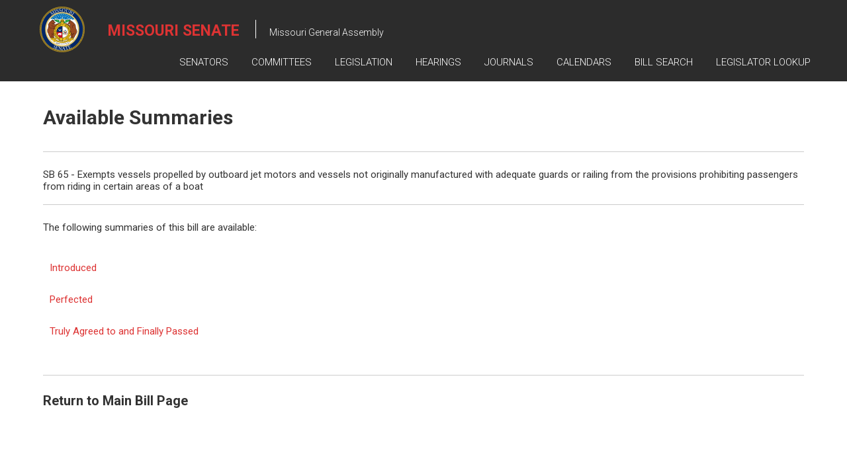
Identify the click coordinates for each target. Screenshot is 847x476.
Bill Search (664, 62)
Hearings (438, 62)
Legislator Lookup (763, 62)
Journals (508, 62)
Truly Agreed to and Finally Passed (124, 331)
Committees (281, 62)
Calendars (584, 62)
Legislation (363, 62)
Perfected (71, 299)
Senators (203, 62)
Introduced (73, 268)
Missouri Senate (174, 31)
